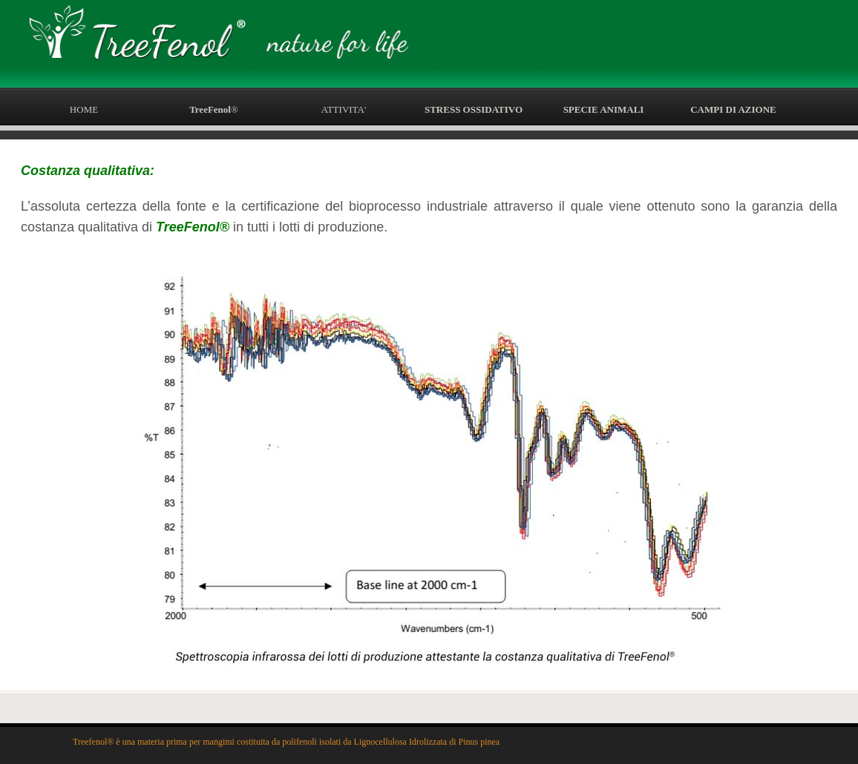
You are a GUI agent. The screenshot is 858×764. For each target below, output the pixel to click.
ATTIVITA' (344, 109)
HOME (84, 109)
